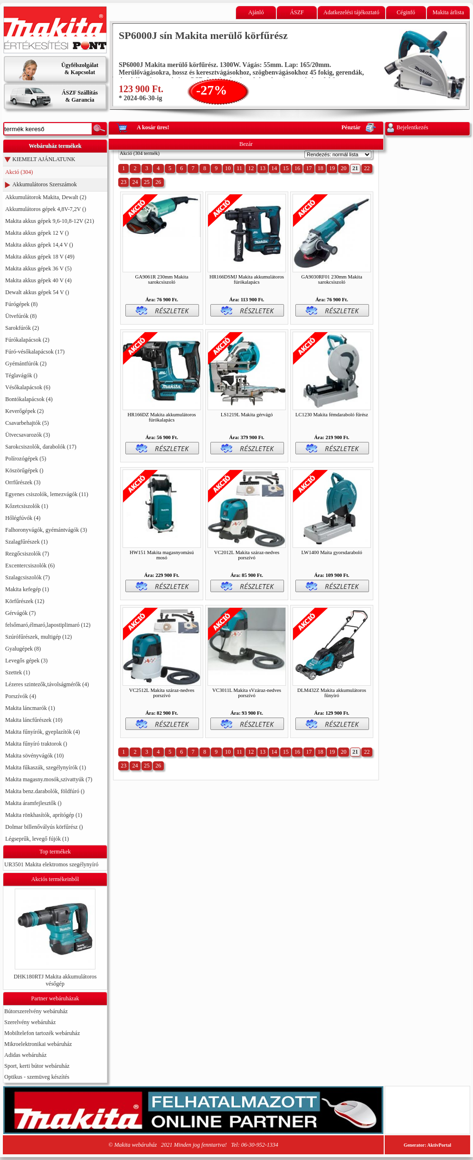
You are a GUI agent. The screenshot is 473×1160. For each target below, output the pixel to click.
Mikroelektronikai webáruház (38, 1044)
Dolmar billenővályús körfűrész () (44, 827)
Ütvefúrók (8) (21, 316)
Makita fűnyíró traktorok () (36, 743)
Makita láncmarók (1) (30, 708)
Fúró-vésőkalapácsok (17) (35, 351)
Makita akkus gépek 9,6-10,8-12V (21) (49, 221)
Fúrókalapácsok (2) (27, 339)
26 (158, 182)
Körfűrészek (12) (24, 601)
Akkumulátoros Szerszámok (44, 184)
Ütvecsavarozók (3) (27, 434)
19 (332, 168)
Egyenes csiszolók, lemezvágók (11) (46, 494)
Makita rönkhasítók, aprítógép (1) (43, 815)
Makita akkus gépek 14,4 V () (39, 244)
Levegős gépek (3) (26, 660)
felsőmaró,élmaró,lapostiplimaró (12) (48, 625)
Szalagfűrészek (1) (26, 541)
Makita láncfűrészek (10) (34, 720)
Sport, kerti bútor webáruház (36, 1066)
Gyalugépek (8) (23, 648)
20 (344, 168)
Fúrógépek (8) (21, 304)
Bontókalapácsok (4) (29, 399)
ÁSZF (296, 12)
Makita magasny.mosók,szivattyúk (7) (48, 779)
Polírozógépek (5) (25, 458)
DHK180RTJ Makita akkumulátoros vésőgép (55, 980)
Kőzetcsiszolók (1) (26, 506)
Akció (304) (19, 172)
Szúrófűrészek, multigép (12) (38, 636)
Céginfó (406, 12)
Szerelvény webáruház (30, 1022)
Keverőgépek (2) (24, 411)
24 (135, 182)
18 (320, 168)
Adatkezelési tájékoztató (351, 12)
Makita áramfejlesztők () (33, 803)
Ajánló (256, 12)
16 (297, 168)
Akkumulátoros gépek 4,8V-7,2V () (45, 209)
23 (123, 182)
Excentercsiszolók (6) (30, 565)
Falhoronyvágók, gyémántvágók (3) (46, 530)
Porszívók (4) (20, 696)
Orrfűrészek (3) (22, 482)
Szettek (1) (17, 672)
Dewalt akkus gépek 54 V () (37, 292)
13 (262, 168)
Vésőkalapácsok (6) (27, 387)
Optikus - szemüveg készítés (36, 1077)
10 (228, 168)
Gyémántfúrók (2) (26, 363)
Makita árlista (448, 12)
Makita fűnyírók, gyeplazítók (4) (42, 732)
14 (274, 168)
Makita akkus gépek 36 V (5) (38, 268)
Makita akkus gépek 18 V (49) (40, 256)
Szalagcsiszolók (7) (27, 577)
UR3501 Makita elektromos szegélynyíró (51, 864)
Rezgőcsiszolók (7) (27, 553)
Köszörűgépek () (24, 470)
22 (366, 168)
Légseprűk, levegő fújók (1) (37, 838)
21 (355, 168)
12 (251, 168)
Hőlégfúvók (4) (22, 518)
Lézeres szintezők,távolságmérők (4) (47, 684)
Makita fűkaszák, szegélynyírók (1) (45, 767)
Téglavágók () (21, 375)
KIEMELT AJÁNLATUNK (43, 159)
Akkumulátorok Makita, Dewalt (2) (45, 197)
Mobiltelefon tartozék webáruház (42, 1033)
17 (309, 168)
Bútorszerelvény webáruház (36, 1011)
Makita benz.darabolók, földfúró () (45, 791)
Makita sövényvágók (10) (34, 755)
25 (147, 182)
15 (286, 168)
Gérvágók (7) (20, 613)
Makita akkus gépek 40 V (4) (38, 280)
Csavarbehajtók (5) (27, 423)
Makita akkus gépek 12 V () (37, 233)
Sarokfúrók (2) (22, 328)
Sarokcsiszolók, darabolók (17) (40, 446)
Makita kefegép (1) (27, 589)
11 (239, 168)
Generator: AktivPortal (427, 1145)
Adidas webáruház (25, 1055)
